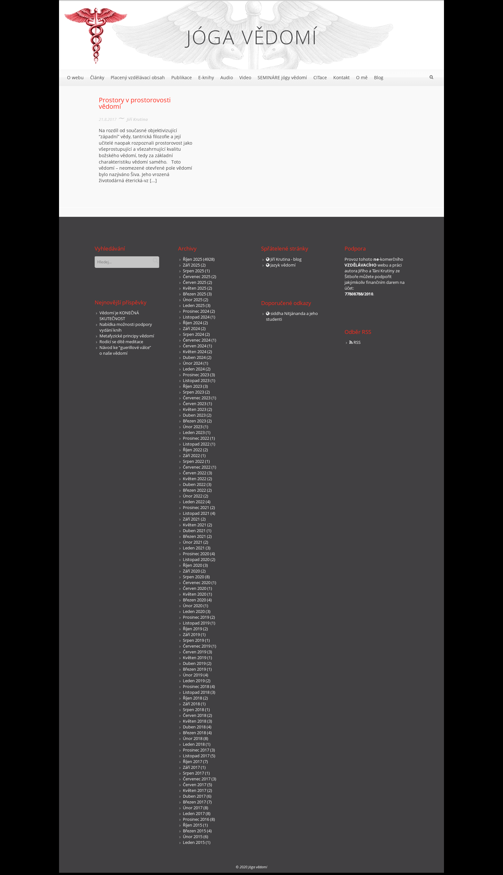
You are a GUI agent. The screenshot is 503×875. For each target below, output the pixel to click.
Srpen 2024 (193, 334)
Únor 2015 (192, 836)
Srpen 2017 (193, 773)
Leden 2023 (194, 432)
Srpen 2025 (193, 271)
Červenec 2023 (196, 398)
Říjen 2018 (192, 698)
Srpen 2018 (193, 709)
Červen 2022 (194, 473)
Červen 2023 (194, 403)
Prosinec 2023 (196, 375)
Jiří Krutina (137, 119)
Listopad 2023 (196, 380)
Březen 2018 (194, 732)
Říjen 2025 (192, 259)
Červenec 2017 (196, 779)
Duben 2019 (194, 663)
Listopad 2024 (196, 317)
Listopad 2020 (196, 559)
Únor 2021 (192, 542)
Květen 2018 (194, 721)
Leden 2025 (194, 305)
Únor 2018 (192, 738)
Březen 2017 (194, 802)
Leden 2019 (194, 681)
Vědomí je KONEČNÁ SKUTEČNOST (119, 315)
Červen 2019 (194, 652)
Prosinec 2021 (196, 507)
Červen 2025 (194, 282)
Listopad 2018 (196, 692)
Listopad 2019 (196, 623)
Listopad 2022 (196, 444)
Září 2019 (191, 634)
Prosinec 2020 (196, 553)
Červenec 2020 (196, 582)
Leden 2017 (194, 813)
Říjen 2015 (192, 825)
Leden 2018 (194, 744)
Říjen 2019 (192, 629)
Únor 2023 (192, 426)
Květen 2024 (194, 351)
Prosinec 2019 (196, 617)
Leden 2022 (194, 502)
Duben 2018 (194, 727)
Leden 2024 (194, 369)
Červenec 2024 (196, 340)
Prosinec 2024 (196, 311)
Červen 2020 (194, 588)
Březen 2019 (194, 669)
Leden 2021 (194, 548)
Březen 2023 (194, 421)
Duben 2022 (194, 484)
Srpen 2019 (193, 640)
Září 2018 (191, 704)
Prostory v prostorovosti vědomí (135, 103)
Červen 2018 (194, 715)
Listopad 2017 (196, 756)
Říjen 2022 (192, 450)
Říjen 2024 (192, 323)
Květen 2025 (194, 288)
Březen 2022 (194, 490)
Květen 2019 (194, 657)
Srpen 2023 (193, 392)
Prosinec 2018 (196, 686)
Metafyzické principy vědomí (126, 336)
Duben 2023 (194, 415)
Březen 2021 (194, 536)
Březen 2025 (194, 294)
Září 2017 (191, 767)
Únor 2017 (192, 808)
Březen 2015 (194, 831)
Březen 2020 (194, 600)
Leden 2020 (194, 611)
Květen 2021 (194, 525)
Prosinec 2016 (196, 819)
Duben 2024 (194, 357)
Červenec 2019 (196, 646)
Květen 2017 (194, 790)
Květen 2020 (194, 594)
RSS (357, 342)
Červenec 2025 (196, 276)
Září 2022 (191, 455)
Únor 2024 (192, 363)
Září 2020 (191, 571)
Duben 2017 (194, 796)
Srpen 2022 (193, 461)
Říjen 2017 (192, 761)
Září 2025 (191, 265)
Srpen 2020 (193, 577)
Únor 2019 (192, 675)
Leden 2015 (194, 842)
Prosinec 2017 (196, 750)
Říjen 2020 (192, 565)
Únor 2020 (192, 605)
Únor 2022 (192, 496)
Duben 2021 (194, 530)
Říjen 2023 (192, 386)
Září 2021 (191, 519)
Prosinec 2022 (196, 438)
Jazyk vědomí (282, 265)
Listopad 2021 (196, 513)
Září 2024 (191, 328)
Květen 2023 (194, 409)
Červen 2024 (194, 346)
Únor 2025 (192, 299)
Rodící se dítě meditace (121, 341)
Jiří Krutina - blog (286, 259)
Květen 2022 (194, 478)
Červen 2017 (194, 784)
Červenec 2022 (196, 467)
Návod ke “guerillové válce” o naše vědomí (125, 350)
